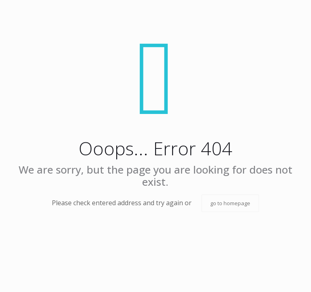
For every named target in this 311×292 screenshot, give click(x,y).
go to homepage (230, 203)
